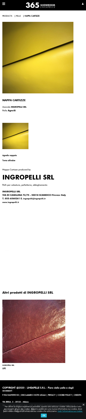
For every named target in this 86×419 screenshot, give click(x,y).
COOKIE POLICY (65, 395)
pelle (18, 16)
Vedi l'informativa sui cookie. (70, 411)
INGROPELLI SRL (18, 107)
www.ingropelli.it (10, 202)
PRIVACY (51, 395)
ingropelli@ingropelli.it (34, 199)
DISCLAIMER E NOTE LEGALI (33, 395)
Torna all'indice (8, 161)
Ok (44, 415)
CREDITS (77, 395)
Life (4, 369)
